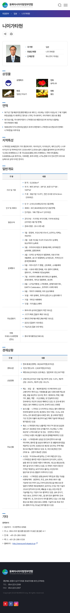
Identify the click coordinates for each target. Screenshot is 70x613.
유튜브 (5, 604)
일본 (15, 13)
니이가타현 (26, 13)
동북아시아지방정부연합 (17, 5)
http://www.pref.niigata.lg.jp (23, 543)
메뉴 (66, 5)
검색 (60, 5)
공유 (5, 34)
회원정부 (5, 13)
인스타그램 (16, 604)
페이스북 (11, 604)
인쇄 (11, 34)
